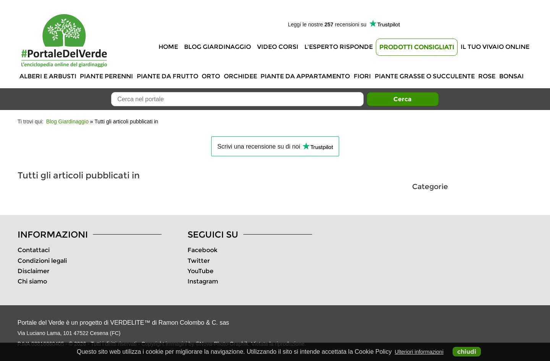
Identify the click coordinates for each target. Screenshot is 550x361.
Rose (486, 76)
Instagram (203, 281)
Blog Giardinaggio (217, 46)
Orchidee (240, 76)
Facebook (202, 250)
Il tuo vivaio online (495, 46)
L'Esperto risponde (338, 46)
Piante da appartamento (305, 76)
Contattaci (34, 250)
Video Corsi (277, 46)
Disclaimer (33, 271)
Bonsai (511, 76)
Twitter (199, 260)
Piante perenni (106, 76)
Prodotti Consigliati (416, 47)
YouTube (201, 271)
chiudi (466, 351)
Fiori (362, 76)
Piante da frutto (167, 76)
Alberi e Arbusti (47, 76)
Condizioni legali (42, 260)
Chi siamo (32, 281)
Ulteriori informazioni (419, 352)
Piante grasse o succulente (425, 76)
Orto (211, 76)
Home (168, 46)
